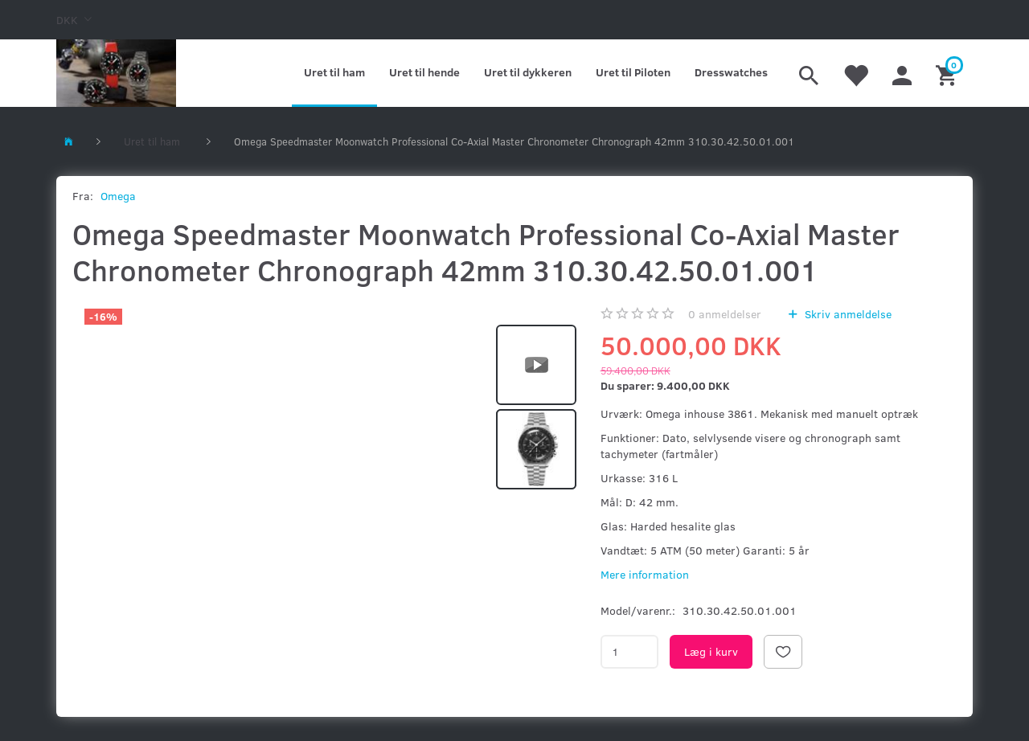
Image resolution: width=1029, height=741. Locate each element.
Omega (118, 195)
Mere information (645, 574)
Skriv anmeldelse (846, 313)
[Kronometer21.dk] (116, 73)
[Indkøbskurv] (948, 73)
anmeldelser (724, 313)
